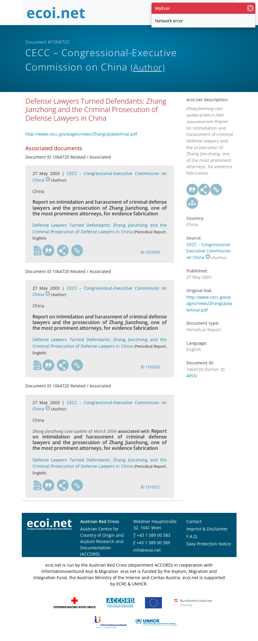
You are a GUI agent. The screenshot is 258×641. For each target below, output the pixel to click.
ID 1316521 (150, 487)
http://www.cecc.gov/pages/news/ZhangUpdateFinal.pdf (81, 134)
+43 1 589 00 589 (153, 542)
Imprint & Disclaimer (207, 529)
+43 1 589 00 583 (153, 535)
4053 (191, 375)
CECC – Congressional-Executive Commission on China (208, 251)
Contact (194, 521)
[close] (250, 8)
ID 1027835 (150, 252)
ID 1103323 (150, 366)
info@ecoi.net (147, 550)
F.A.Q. (192, 536)
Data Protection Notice (208, 544)
